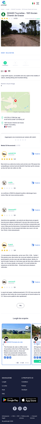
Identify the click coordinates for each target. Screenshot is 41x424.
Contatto (26, 63)
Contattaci (25, 382)
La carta (4, 386)
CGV (18, 416)
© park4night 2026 (7, 421)
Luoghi (7, 9)
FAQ (3, 393)
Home (2, 9)
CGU (13, 416)
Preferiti (15, 63)
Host (3, 390)
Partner (24, 386)
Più (20, 305)
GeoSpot (24, 390)
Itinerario (5, 63)
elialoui (38, 18)
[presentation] (3, 33)
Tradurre (36, 153)
